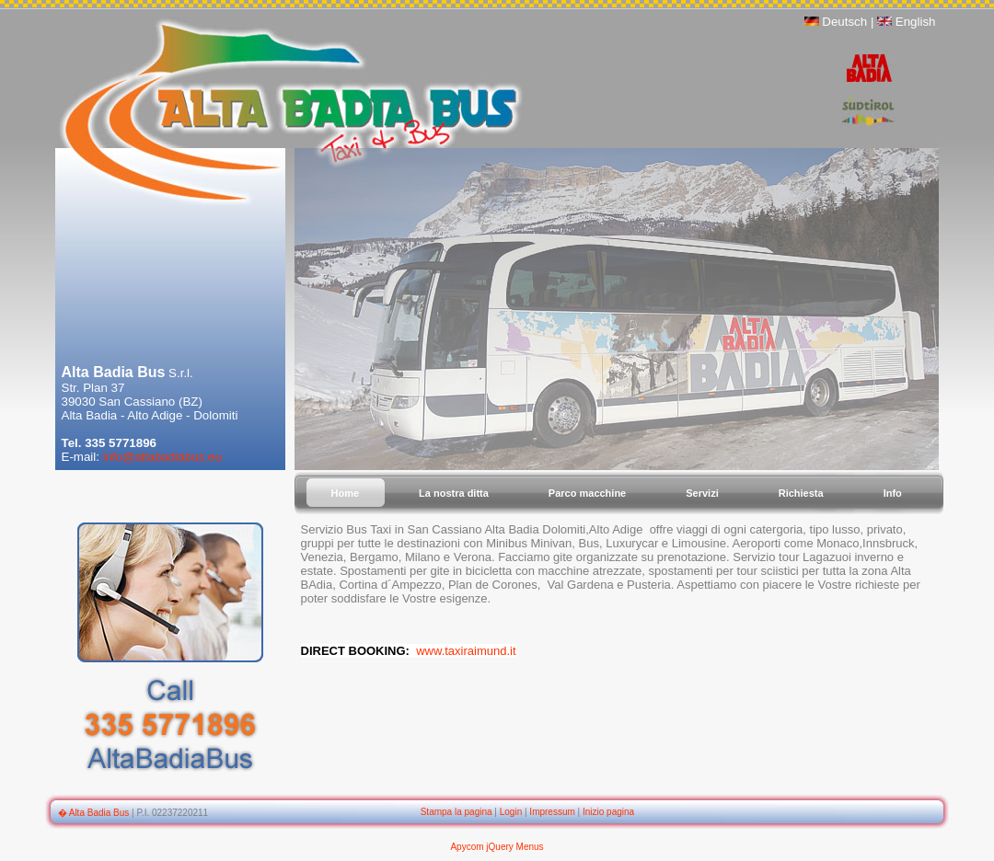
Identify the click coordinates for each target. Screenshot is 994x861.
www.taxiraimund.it (465, 651)
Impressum (551, 812)
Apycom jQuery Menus (496, 847)
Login (511, 812)
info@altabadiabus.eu (162, 457)
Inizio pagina (608, 812)
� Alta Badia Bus (94, 813)
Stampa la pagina (456, 812)
